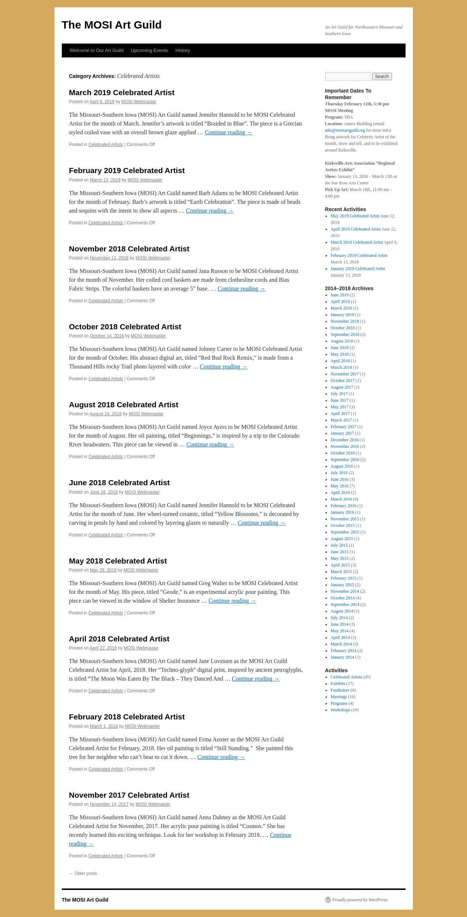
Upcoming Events (149, 50)
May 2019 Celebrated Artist (355, 215)
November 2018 (345, 321)
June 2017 (340, 400)
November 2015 (345, 518)
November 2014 (345, 591)
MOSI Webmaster (138, 101)
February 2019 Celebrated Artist (127, 170)
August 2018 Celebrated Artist (123, 404)
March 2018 (341, 367)
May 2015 (340, 558)
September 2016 (345, 459)
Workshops (340, 709)
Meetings (339, 696)
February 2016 (343, 505)
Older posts (83, 873)
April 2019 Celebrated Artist (356, 229)
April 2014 (340, 637)
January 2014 (342, 657)
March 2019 (341, 308)
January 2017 (342, 433)
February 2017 (343, 426)
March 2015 (341, 571)
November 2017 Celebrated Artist (129, 795)
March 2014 (341, 644)
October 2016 (343, 453)
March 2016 (341, 499)
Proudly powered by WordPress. (360, 899)
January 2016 (342, 512)
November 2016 (345, 446)
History (183, 50)
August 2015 (342, 538)
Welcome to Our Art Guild (97, 50)
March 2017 (341, 420)
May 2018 (340, 354)
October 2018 (343, 327)
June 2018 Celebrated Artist (119, 482)
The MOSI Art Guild (112, 25)
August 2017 (342, 387)
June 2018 (340, 347)
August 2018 (342, 341)
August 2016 (342, 466)
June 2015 (340, 551)
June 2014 (340, 624)
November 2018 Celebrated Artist (129, 248)
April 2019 (340, 301)
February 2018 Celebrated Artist (127, 716)
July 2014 (339, 617)
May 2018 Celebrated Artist (118, 561)
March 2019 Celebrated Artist (122, 92)
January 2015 (342, 584)
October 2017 (343, 380)
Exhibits (338, 683)
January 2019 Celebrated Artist (358, 268)
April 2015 (340, 565)
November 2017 (345, 374)
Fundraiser (340, 690)
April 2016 (340, 492)
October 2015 (343, 525)
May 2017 (340, 406)
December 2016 (344, 439)
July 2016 (339, 472)
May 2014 (340, 630)
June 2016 (340, 479)
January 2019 (342, 314)
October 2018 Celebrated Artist (125, 326)
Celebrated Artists (105, 144)
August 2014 (342, 611)
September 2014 (345, 604)
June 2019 (340, 294)
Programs (339, 703)
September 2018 (345, 334)
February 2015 (343, 578)
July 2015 (339, 545)
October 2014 (343, 597)
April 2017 (340, 413)
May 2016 (340, 486)
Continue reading (229, 132)
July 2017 (339, 393)
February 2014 (343, 650)
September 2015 (345, 532)
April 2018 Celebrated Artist (119, 639)
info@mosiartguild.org (345, 130)
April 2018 (340, 360)
